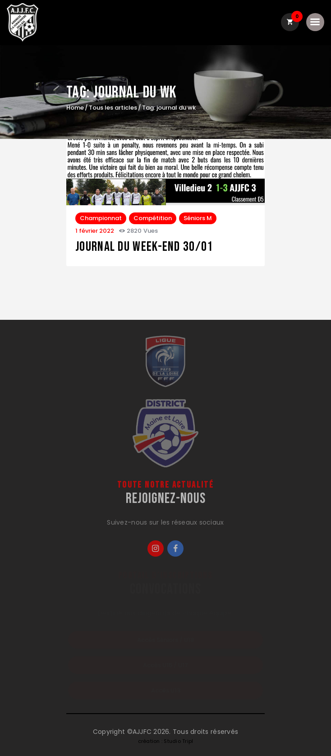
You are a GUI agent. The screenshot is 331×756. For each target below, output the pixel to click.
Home (75, 108)
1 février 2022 (94, 230)
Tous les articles (113, 107)
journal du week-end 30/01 (144, 247)
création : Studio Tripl (165, 741)
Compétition (152, 218)
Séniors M (198, 218)
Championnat (101, 218)
